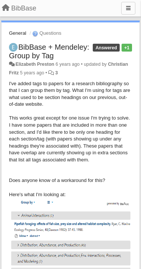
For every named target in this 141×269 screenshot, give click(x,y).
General (17, 33)
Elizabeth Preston (34, 64)
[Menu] (128, 8)
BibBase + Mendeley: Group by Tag (49, 51)
